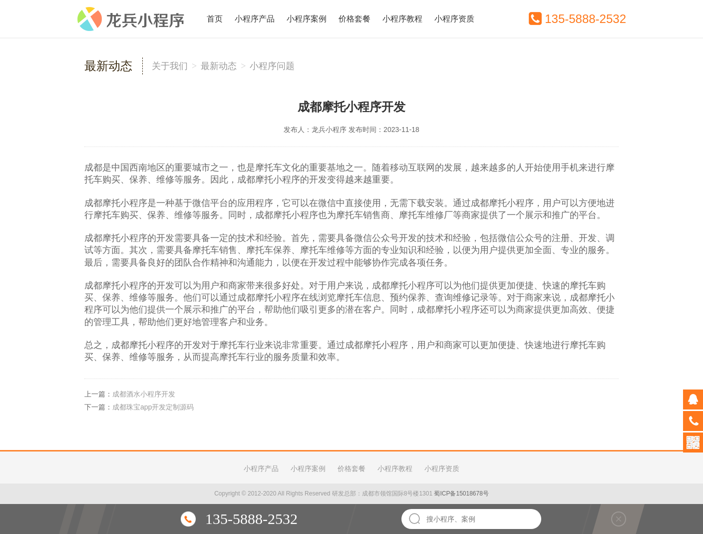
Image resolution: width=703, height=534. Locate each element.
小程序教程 (402, 18)
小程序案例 (307, 18)
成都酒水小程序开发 (143, 394)
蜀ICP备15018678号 (461, 493)
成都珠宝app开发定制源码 (153, 407)
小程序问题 (272, 66)
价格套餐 (354, 18)
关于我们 (170, 66)
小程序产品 (255, 18)
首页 (215, 18)
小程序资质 (454, 18)
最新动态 (219, 66)
